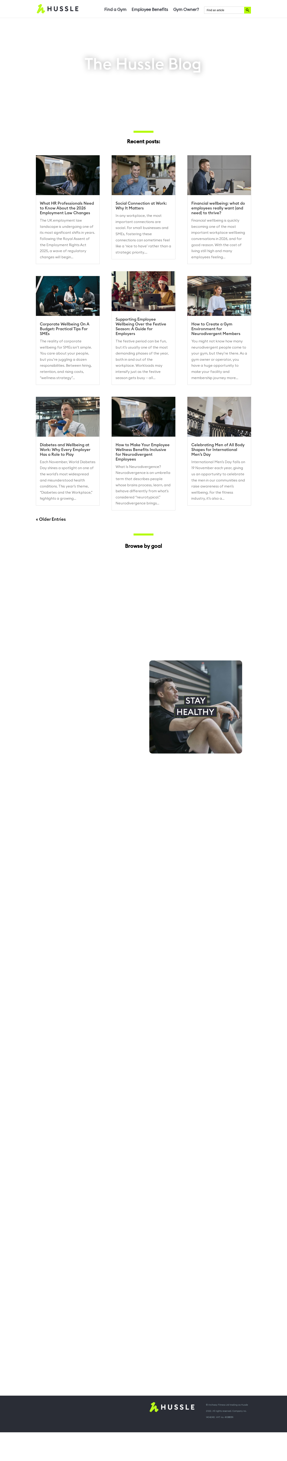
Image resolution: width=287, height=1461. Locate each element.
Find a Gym (115, 10)
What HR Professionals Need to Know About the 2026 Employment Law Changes (67, 208)
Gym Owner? (186, 10)
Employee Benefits (150, 10)
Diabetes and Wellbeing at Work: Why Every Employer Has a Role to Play (65, 473)
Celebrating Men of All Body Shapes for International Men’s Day (218, 473)
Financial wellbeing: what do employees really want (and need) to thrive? (218, 208)
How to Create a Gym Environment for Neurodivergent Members (215, 329)
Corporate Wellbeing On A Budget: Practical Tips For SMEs (64, 329)
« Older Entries (51, 543)
